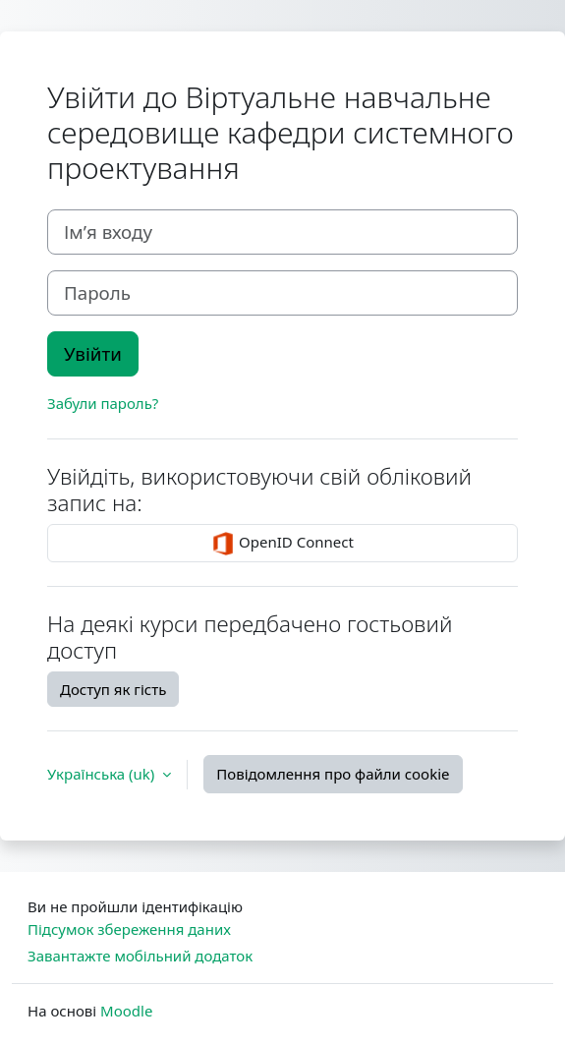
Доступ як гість (113, 689)
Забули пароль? (102, 403)
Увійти (93, 353)
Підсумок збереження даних (129, 929)
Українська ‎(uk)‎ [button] (102, 774)
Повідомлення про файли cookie (332, 774)
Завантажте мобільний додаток (140, 955)
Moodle (126, 1010)
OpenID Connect (282, 543)
